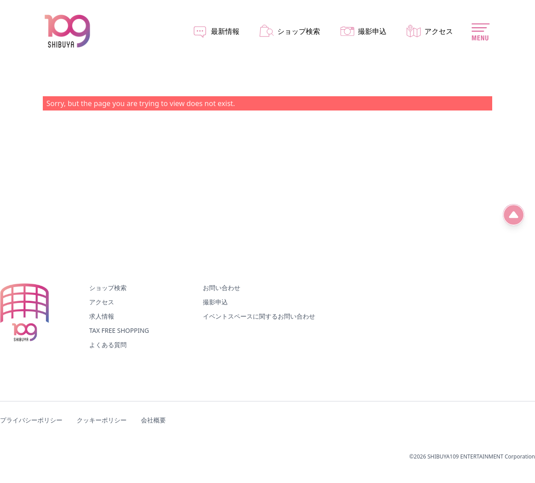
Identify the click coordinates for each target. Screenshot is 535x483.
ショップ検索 (108, 287)
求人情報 (101, 316)
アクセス (101, 302)
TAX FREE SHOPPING (119, 330)
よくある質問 (108, 344)
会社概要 (153, 420)
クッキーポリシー (102, 420)
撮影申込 (215, 302)
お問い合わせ (221, 287)
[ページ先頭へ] (513, 214)
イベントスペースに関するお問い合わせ (259, 316)
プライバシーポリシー (31, 420)
